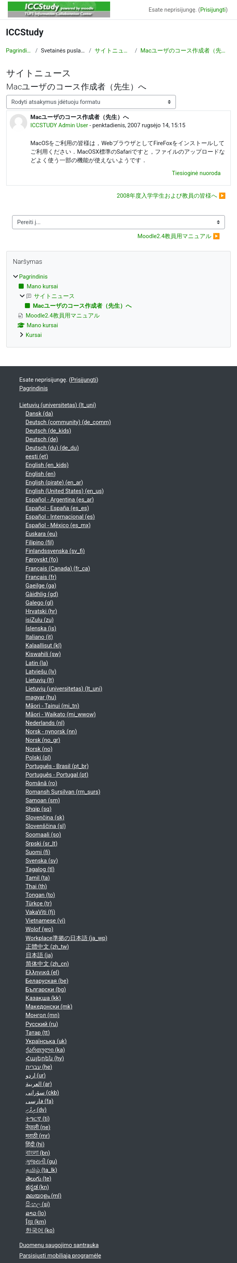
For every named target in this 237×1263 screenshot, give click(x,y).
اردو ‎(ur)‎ (36, 1075)
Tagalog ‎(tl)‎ (40, 869)
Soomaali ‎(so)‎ (43, 834)
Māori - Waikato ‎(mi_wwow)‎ (61, 714)
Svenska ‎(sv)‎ (42, 860)
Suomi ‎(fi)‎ (38, 852)
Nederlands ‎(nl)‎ (45, 722)
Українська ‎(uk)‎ (46, 1041)
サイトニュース (113, 50)
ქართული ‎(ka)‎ (45, 1049)
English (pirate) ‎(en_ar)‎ (54, 482)
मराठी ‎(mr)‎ (38, 1135)
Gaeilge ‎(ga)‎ (41, 585)
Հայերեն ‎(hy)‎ (45, 1058)
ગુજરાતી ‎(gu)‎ (41, 1161)
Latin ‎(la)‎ (37, 663)
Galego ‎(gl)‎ (40, 602)
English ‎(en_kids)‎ (47, 464)
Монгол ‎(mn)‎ (43, 1015)
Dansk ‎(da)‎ (39, 413)
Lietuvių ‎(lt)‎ (40, 680)
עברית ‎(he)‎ (39, 1066)
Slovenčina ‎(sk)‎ (45, 817)
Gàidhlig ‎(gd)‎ (42, 594)
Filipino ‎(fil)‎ (40, 542)
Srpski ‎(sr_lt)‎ (42, 843)
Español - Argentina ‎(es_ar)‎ (60, 499)
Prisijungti (212, 9)
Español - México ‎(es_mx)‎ (58, 525)
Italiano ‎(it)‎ (39, 636)
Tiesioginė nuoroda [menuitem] (196, 173)
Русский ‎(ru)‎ (42, 1024)
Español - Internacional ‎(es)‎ (60, 516)
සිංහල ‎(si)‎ (38, 1204)
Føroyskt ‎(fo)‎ (42, 559)
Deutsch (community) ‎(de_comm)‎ (68, 422)
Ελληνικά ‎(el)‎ (43, 972)
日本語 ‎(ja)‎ (39, 955)
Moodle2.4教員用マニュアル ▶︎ (178, 236)
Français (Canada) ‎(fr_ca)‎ (58, 568)
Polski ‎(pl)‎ (38, 757)
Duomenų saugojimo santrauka (59, 1245)
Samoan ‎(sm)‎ (43, 800)
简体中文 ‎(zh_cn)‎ (47, 963)
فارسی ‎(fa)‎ (40, 1101)
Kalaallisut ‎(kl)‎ (44, 645)
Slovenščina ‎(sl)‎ (46, 826)
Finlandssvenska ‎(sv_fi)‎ (55, 550)
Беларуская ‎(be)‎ (47, 980)
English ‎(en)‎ (41, 473)
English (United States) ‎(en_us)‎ (65, 491)
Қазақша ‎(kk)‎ (43, 998)
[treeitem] (118, 306)
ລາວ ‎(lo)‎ (36, 1213)
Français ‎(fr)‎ (41, 577)
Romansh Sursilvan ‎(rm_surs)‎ (63, 791)
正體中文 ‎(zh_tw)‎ (47, 946)
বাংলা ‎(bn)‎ (38, 1152)
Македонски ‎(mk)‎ (49, 1006)
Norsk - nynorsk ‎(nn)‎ (51, 731)
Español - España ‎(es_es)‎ (57, 508)
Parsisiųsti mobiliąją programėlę (60, 1255)
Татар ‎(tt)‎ (38, 1032)
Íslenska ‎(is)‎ (41, 628)
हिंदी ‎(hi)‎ (35, 1144)
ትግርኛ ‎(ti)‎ (38, 1118)
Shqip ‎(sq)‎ (39, 808)
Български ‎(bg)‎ (46, 989)
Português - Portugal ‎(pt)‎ (57, 774)
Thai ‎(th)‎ (36, 886)
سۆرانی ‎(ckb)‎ (42, 1092)
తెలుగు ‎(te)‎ (38, 1178)
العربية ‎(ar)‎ (39, 1084)
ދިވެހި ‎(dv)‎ (36, 1109)
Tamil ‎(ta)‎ (38, 877)
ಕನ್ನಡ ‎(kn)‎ (37, 1187)
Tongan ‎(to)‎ (40, 894)
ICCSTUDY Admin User (59, 125)
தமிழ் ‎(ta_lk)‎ (41, 1170)
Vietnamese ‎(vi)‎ (45, 920)
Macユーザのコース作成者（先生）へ (185, 50)
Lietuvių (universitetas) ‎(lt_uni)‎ (57, 405)
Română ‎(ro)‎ (42, 783)
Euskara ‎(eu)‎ (42, 533)
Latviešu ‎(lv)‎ (41, 671)
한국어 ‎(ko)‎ (40, 1230)
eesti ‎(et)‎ (37, 456)
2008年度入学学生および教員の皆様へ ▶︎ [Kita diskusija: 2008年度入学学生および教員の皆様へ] (171, 195)
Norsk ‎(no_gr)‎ (43, 740)
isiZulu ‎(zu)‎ (40, 619)
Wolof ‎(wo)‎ (40, 929)
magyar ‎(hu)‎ (41, 697)
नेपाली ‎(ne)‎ (38, 1127)
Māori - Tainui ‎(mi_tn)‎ (52, 705)
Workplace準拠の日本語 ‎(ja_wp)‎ (66, 938)
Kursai (34, 335)
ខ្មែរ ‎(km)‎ (36, 1221)
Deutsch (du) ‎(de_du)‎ (52, 447)
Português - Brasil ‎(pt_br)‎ (57, 766)
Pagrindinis (19, 50)
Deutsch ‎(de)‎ (42, 439)
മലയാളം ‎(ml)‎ (43, 1195)
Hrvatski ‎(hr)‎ (41, 611)
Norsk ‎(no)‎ (39, 749)
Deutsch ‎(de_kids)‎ (48, 430)
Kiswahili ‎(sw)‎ (43, 654)
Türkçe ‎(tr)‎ (39, 903)
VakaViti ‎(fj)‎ (40, 912)
